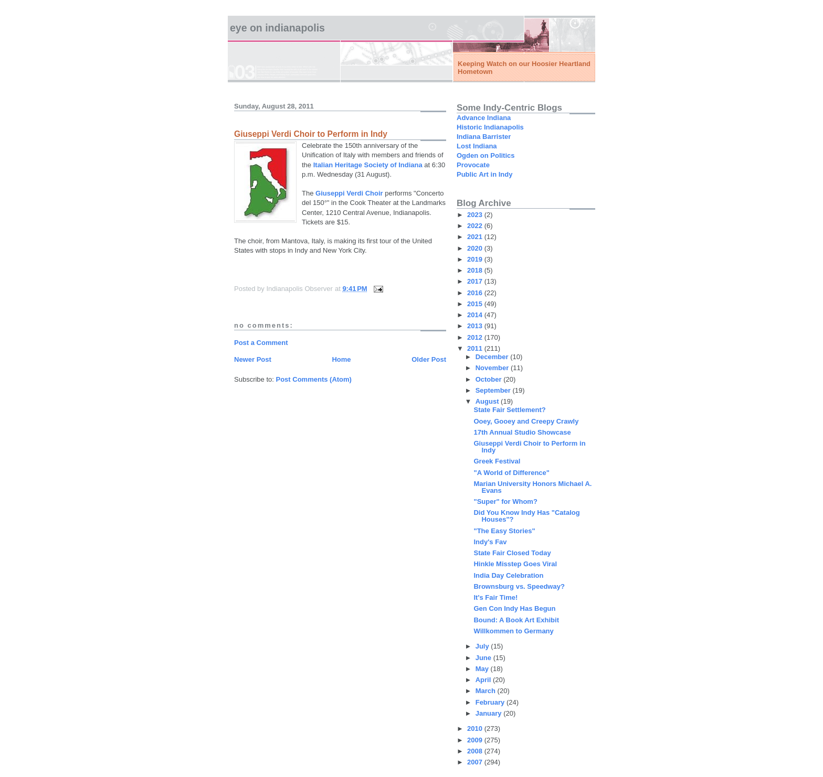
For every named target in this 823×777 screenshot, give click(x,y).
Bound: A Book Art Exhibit (515, 620)
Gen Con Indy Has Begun (514, 608)
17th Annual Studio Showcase (522, 432)
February (491, 702)
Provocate (473, 165)
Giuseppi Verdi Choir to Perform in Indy (529, 446)
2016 (475, 293)
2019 (475, 259)
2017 (475, 281)
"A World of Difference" (511, 473)
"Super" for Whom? (505, 501)
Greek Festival (496, 461)
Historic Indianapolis (490, 127)
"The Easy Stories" (504, 531)
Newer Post (252, 359)
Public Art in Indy (484, 174)
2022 (475, 226)
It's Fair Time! (495, 597)
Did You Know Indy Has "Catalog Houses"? (526, 516)
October (489, 379)
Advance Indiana (484, 118)
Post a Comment (261, 343)
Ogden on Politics (486, 155)
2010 (475, 728)
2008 (475, 751)
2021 (475, 237)
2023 (475, 215)
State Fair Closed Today (512, 553)
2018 (475, 270)
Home (341, 359)
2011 (475, 348)
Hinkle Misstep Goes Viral (515, 564)
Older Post (429, 359)
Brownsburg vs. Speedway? (518, 586)
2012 (475, 337)
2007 (475, 762)
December (493, 357)
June (484, 658)
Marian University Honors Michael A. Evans (532, 487)
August (488, 401)
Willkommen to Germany (513, 631)
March (487, 691)
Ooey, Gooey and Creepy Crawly (525, 421)
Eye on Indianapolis (277, 28)
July (483, 646)
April (484, 680)
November (493, 368)
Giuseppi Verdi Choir (349, 193)
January (489, 713)
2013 (475, 326)
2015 (475, 304)
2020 (475, 248)
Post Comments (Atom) (314, 379)
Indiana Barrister (484, 137)
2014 (475, 315)
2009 (475, 740)
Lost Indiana (477, 146)
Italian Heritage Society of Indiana (368, 165)
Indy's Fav (490, 542)
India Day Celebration (508, 575)
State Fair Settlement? (509, 410)
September (494, 390)
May (483, 669)
